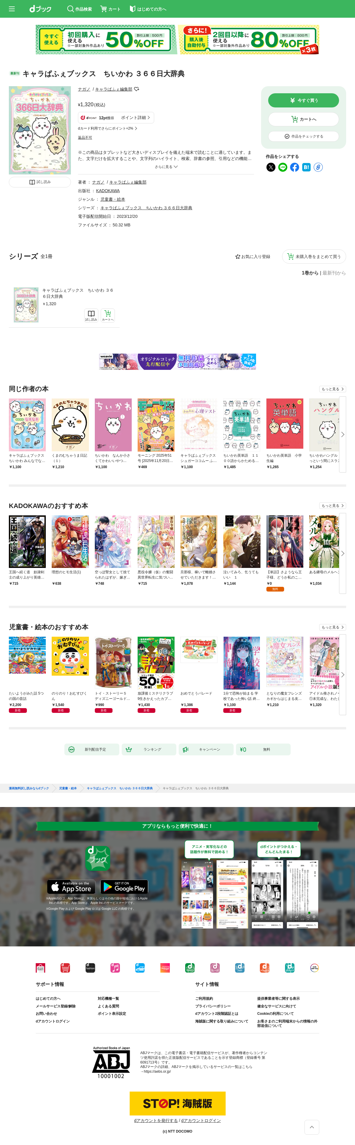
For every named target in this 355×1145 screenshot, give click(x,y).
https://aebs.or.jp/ (157, 1071)
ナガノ (84, 89)
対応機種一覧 (108, 999)
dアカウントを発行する (156, 1120)
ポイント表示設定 (112, 1014)
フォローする (136, 89)
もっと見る (330, 389)
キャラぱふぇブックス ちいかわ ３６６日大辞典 (78, 293)
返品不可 (85, 137)
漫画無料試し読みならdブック (29, 788)
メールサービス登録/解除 (56, 1006)
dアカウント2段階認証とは (216, 1014)
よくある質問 (108, 1006)
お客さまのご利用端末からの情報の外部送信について (287, 1023)
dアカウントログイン (53, 1021)
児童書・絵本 (112, 199)
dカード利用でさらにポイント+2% (105, 128)
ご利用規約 (204, 999)
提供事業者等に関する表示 (278, 999)
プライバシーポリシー (213, 1006)
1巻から (310, 273)
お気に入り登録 (255, 256)
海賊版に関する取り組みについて (221, 1021)
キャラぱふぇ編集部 (113, 89)
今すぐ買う (308, 100)
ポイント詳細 (133, 117)
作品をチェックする (307, 136)
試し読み (44, 182)
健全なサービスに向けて (276, 1006)
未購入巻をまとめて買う (318, 256)
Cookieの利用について (275, 1014)
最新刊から (334, 273)
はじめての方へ (48, 999)
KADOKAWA (108, 190)
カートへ (308, 119)
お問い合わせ (46, 1014)
